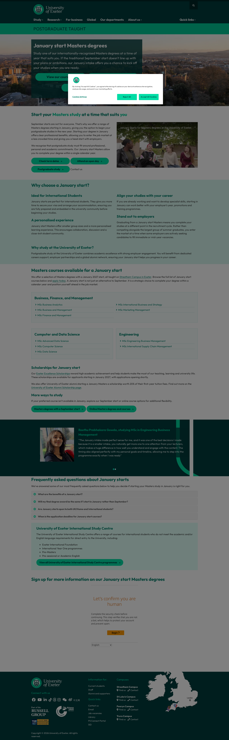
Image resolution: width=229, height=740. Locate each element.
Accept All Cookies (149, 97)
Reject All (127, 97)
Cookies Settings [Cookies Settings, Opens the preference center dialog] (79, 97)
